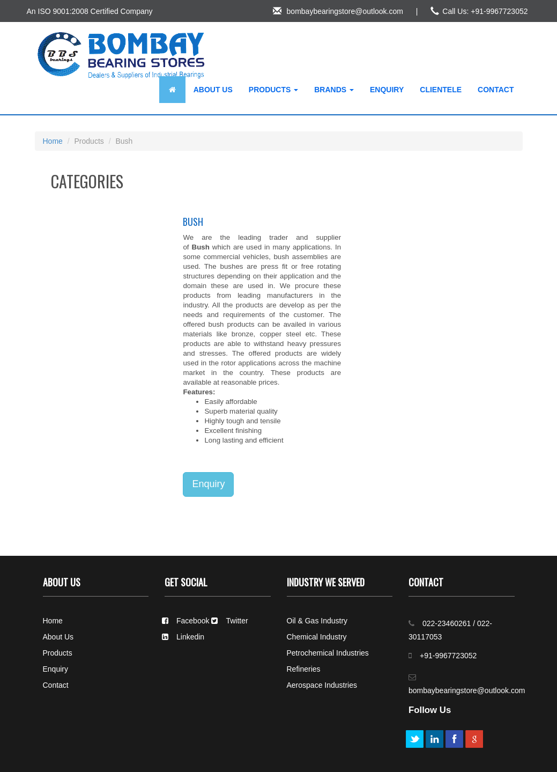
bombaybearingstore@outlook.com (338, 11)
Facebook (185, 620)
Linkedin (183, 637)
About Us (213, 89)
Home (53, 141)
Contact (496, 89)
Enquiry (387, 89)
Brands (334, 89)
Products (273, 89)
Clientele (441, 89)
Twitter (229, 620)
